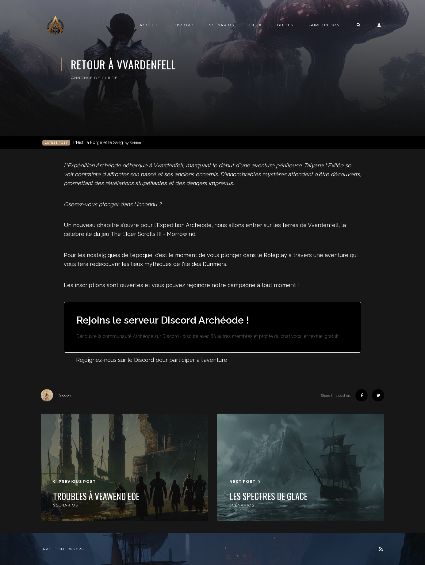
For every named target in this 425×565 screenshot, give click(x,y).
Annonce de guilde (94, 77)
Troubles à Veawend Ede (96, 496)
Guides (285, 25)
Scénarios (221, 25)
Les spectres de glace (268, 496)
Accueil (149, 25)
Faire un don (324, 25)
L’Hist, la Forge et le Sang (107, 142)
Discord (184, 25)
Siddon (56, 395)
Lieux (255, 25)
